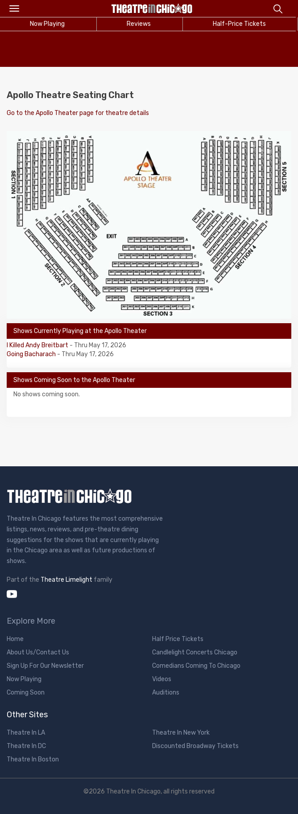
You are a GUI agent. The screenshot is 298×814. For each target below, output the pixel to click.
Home (15, 639)
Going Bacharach (32, 354)
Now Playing (24, 679)
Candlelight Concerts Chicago (194, 652)
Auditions (165, 692)
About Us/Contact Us (38, 652)
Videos (161, 679)
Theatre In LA (26, 732)
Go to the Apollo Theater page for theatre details (78, 113)
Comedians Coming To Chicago (196, 666)
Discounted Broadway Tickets (195, 746)
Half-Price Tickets (239, 24)
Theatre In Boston (33, 759)
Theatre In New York (181, 732)
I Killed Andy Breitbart (38, 345)
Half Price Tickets (177, 639)
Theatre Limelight (66, 580)
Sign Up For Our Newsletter (45, 666)
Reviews (139, 24)
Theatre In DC (26, 746)
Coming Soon (26, 692)
